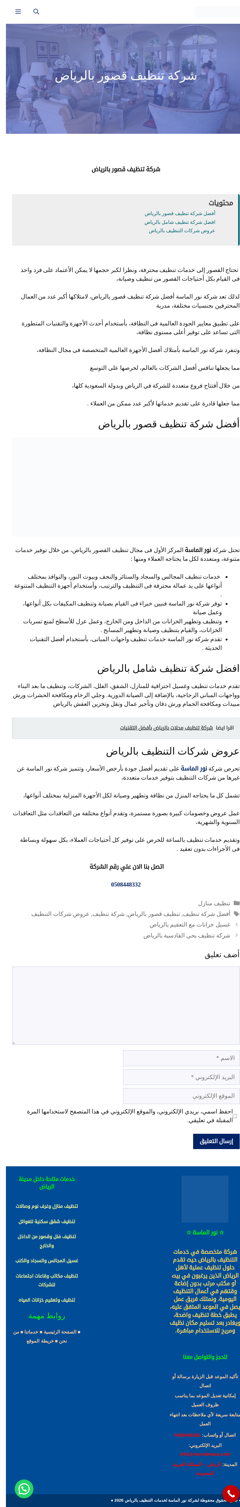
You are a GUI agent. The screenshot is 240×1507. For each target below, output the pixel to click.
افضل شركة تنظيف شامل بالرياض (173, 222)
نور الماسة (188, 768)
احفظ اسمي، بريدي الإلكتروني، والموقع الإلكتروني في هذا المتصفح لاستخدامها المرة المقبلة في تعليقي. (124, 1116)
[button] (18, 1488)
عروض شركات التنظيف (54, 914)
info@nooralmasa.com (199, 1454)
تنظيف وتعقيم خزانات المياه (40, 1300)
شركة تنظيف (103, 914)
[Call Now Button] (225, 1493)
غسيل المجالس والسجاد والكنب (40, 1260)
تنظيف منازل (208, 903)
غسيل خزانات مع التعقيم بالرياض (184, 924)
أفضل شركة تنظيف (200, 914)
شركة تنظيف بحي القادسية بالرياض (181, 935)
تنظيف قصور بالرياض (148, 914)
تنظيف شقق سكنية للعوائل (40, 1221)
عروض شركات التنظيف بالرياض (176, 230)
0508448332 (181, 1435)
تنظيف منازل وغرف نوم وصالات (41, 1206)
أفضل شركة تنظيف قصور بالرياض (174, 213)
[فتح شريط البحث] (30, 12)
